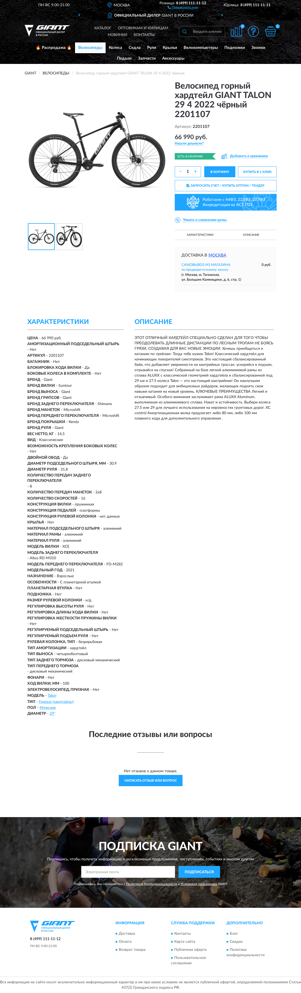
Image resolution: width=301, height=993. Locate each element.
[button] (183, 7)
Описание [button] (251, 234)
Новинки (117, 35)
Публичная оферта (190, 950)
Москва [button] (217, 255)
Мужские (48, 708)
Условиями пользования (199, 884)
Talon (52, 696)
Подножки (234, 48)
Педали (124, 58)
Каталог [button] (103, 28)
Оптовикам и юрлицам (143, 28)
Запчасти (147, 58)
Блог (234, 934)
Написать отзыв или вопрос (150, 780)
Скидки (236, 942)
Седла (135, 48)
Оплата (125, 942)
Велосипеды (90, 48)
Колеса (115, 48)
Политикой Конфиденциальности (151, 884)
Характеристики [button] (200, 234)
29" (52, 714)
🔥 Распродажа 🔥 (54, 48)
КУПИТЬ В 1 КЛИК (257, 172)
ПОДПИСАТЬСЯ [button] (199, 872)
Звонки (258, 48)
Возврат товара (132, 950)
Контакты (144, 35)
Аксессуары (173, 58)
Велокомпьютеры (201, 48)
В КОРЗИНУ (219, 172)
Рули (151, 48)
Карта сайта (184, 942)
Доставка (127, 934)
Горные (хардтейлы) (56, 702)
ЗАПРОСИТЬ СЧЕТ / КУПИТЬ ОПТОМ (226, 185)
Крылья (170, 48)
